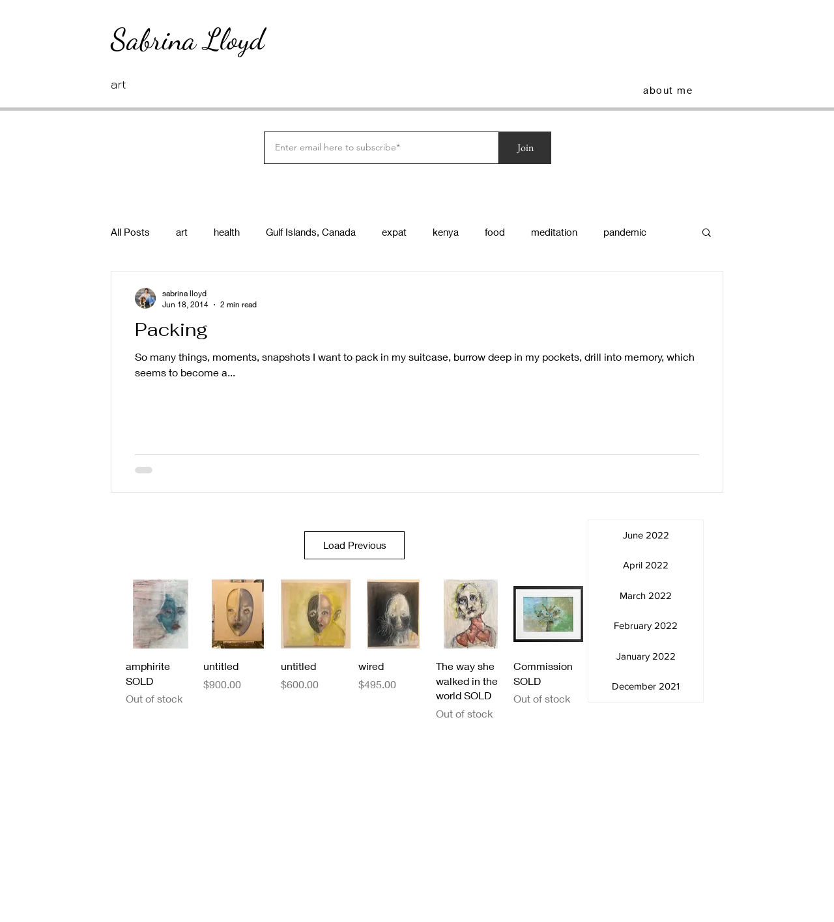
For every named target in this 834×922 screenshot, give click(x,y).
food (495, 232)
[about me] (669, 90)
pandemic (624, 232)
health (227, 232)
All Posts (130, 232)
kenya (446, 232)
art (182, 232)
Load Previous (354, 545)
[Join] (525, 148)
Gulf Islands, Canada (311, 232)
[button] (706, 233)
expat (394, 232)
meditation (554, 232)
